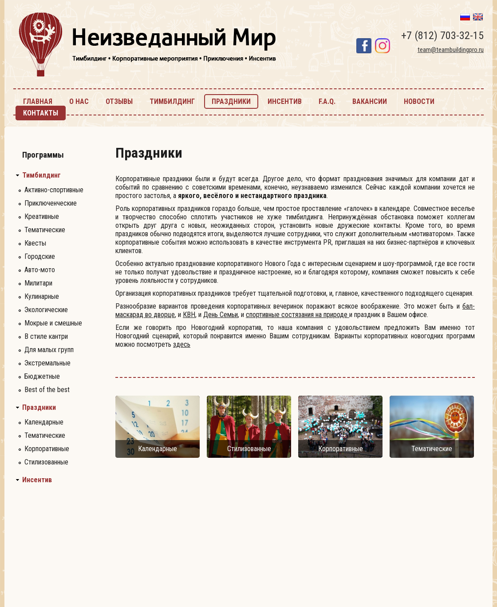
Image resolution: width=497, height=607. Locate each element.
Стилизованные (46, 462)
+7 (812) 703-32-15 (442, 35)
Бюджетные (42, 376)
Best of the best (47, 389)
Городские (39, 256)
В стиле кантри (46, 336)
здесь (181, 344)
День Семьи (220, 314)
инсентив (285, 101)
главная (37, 101)
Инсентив (37, 480)
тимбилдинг (172, 101)
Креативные (41, 216)
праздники (231, 101)
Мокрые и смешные (53, 323)
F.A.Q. (327, 101)
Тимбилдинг (41, 175)
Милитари (38, 283)
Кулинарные (41, 296)
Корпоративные (46, 448)
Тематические (44, 230)
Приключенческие (50, 203)
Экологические (46, 309)
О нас (79, 101)
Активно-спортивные (53, 190)
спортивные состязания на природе (297, 314)
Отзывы (119, 101)
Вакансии (369, 101)
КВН (189, 314)
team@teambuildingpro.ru (451, 50)
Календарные (43, 422)
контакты (40, 113)
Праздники (39, 407)
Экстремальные (47, 363)
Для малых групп (49, 349)
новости (419, 101)
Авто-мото (39, 270)
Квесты (35, 243)
